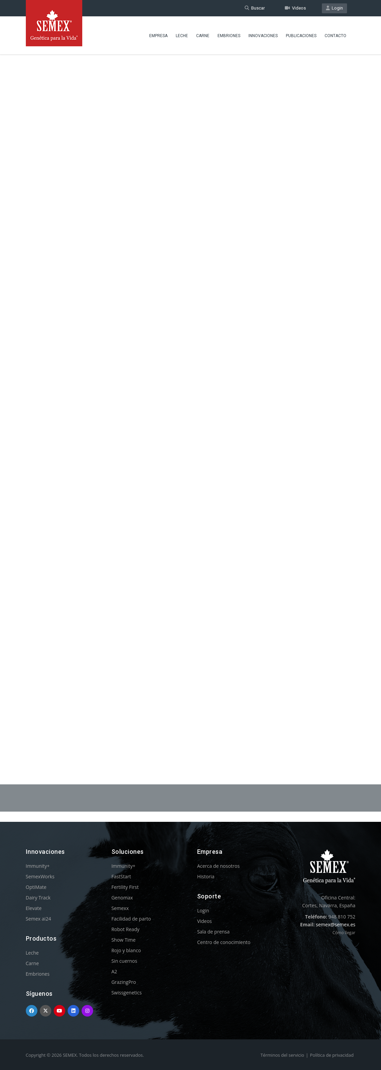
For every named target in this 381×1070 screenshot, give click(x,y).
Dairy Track (38, 897)
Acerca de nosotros (218, 866)
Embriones (229, 35)
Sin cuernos (124, 961)
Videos (295, 8)
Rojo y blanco (126, 950)
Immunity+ (38, 866)
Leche (182, 35)
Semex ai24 (38, 918)
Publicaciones (301, 35)
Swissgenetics (126, 992)
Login (334, 8)
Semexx (120, 908)
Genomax (122, 897)
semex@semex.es (335, 924)
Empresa (158, 35)
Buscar (255, 8)
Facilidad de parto (131, 918)
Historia (205, 876)
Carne (202, 35)
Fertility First (125, 887)
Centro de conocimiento (223, 942)
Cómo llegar (343, 933)
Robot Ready (125, 929)
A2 (114, 971)
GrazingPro (123, 982)
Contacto (335, 35)
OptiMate (36, 887)
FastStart (121, 876)
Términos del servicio (282, 1055)
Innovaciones (263, 35)
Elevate (34, 908)
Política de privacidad (331, 1055)
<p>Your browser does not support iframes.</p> (191, 401)
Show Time (123, 940)
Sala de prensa (213, 931)
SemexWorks (40, 876)
